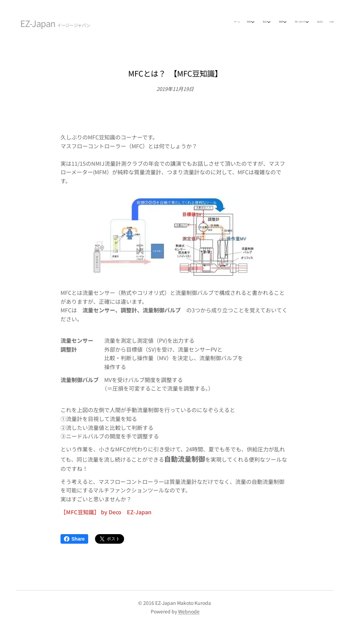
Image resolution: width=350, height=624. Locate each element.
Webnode (189, 611)
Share (74, 539)
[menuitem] (273, 22)
